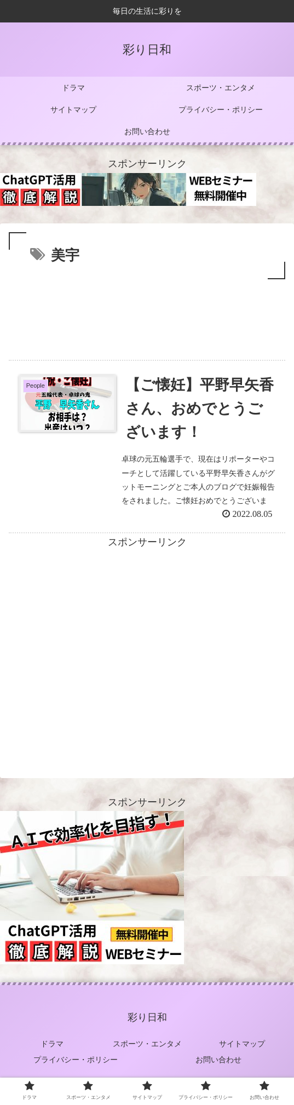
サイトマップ (242, 1043)
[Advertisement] (147, 314)
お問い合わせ (218, 1059)
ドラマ (52, 1043)
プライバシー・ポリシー (75, 1059)
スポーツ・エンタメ (147, 1043)
